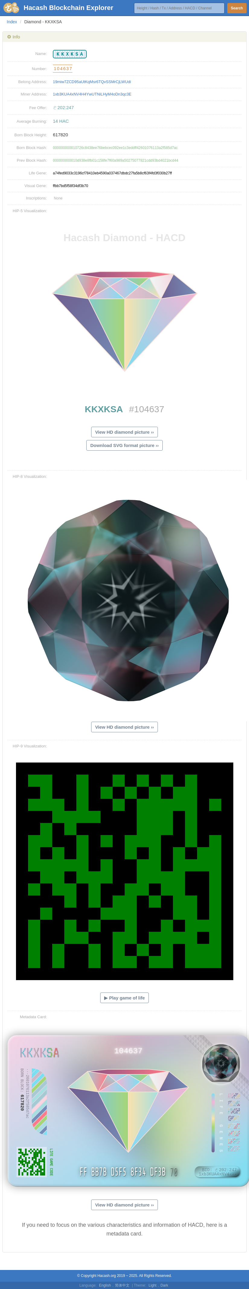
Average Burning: (32, 121)
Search (237, 8)
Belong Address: (32, 81)
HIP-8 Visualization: (30, 476)
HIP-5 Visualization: (30, 211)
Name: (41, 53)
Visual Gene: (35, 185)
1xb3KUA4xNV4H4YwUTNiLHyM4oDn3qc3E (92, 94)
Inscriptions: (36, 198)
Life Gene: (38, 173)
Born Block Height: (30, 135)
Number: (39, 68)
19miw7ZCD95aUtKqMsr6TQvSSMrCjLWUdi (92, 81)
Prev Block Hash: (32, 160)
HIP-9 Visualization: (30, 746)
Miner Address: (34, 94)
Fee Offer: (38, 107)
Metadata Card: (33, 1017)
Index (12, 21)
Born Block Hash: (32, 147)
